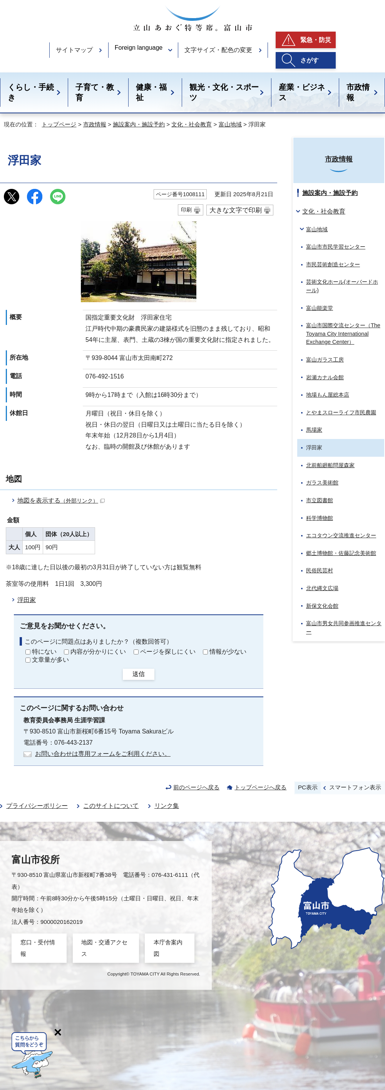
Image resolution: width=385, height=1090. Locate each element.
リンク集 (166, 805)
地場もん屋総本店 (327, 395)
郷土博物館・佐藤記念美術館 (341, 553)
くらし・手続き (31, 92)
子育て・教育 (94, 92)
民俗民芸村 (319, 570)
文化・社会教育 (191, 124)
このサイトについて (111, 805)
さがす (309, 60)
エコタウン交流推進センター (341, 535)
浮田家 (26, 600)
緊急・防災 (315, 40)
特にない (44, 651)
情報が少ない (227, 651)
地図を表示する (61, 500)
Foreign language (139, 47)
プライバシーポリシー (37, 805)
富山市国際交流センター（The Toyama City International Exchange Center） (343, 333)
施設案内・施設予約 (139, 124)
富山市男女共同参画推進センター (344, 627)
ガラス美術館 (322, 482)
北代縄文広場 (322, 588)
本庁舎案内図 (168, 948)
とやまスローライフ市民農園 (341, 412)
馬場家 (314, 430)
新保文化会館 (322, 606)
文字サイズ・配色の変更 (218, 50)
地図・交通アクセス (104, 948)
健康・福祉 (151, 92)
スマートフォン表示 (355, 787)
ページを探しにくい (168, 651)
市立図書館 (319, 500)
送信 (138, 674)
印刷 (186, 210)
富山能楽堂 (319, 308)
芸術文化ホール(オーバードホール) (342, 286)
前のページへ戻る (196, 787)
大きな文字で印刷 (235, 210)
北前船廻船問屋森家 (330, 465)
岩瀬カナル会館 (325, 377)
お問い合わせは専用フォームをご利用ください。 (103, 753)
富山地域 (230, 124)
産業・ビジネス (302, 92)
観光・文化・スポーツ (224, 92)
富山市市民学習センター (335, 247)
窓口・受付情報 (37, 948)
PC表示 (308, 787)
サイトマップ (74, 50)
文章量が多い (50, 659)
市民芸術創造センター (333, 264)
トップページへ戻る (260, 787)
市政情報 (358, 92)
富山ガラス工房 (325, 360)
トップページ (59, 124)
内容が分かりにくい (98, 651)
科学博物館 (319, 518)
